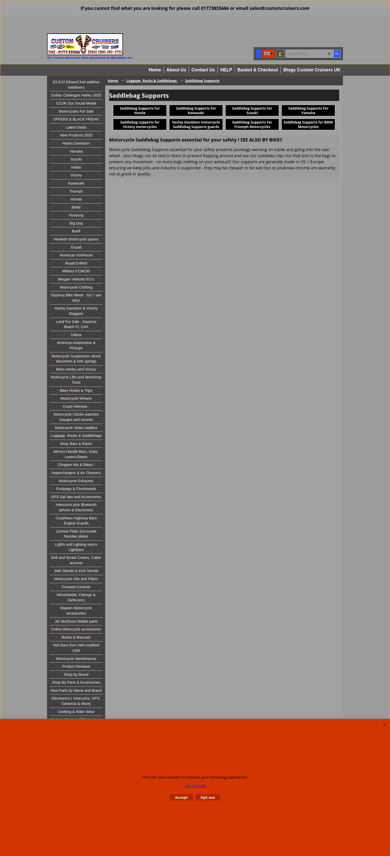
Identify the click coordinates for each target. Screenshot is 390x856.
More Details (195, 785)
